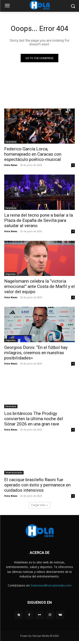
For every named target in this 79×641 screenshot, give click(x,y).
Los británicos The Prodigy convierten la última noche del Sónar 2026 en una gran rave (33, 418)
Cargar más (39, 505)
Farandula (10, 141)
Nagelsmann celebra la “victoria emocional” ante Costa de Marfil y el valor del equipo (39, 286)
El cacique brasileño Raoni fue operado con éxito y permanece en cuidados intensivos (37, 485)
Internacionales (13, 472)
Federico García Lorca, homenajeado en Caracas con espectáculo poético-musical (32, 154)
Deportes (10, 274)
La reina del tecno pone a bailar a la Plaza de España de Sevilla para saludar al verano (38, 220)
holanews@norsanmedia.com (51, 585)
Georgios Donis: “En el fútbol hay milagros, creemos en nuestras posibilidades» (36, 352)
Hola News (10, 165)
